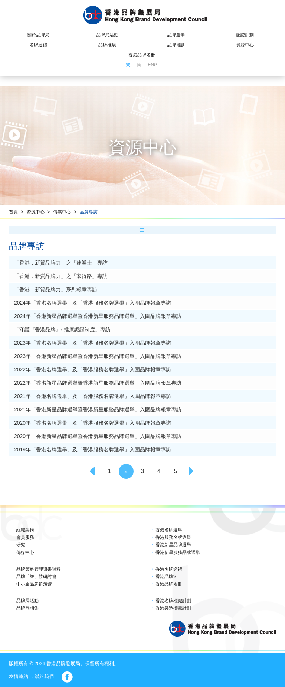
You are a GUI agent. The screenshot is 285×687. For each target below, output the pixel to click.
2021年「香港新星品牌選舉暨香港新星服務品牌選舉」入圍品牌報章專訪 (97, 409)
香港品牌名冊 (141, 54)
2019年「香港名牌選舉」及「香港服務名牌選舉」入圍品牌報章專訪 (92, 449)
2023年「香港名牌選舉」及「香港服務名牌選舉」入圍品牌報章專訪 (92, 343)
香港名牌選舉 (168, 529)
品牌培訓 (176, 44)
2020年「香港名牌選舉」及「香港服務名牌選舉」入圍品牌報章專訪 (92, 423)
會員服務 (25, 537)
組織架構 (25, 529)
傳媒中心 (62, 212)
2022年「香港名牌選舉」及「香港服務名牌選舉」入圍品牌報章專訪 (92, 369)
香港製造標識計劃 (173, 608)
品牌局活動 (107, 34)
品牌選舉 (176, 34)
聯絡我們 (44, 676)
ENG (152, 64)
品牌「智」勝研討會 (36, 576)
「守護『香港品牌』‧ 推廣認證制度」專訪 (62, 329)
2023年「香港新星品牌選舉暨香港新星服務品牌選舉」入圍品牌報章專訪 (97, 356)
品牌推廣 (107, 44)
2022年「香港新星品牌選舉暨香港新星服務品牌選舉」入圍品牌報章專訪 (97, 383)
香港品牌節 (166, 576)
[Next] (191, 471)
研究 (20, 544)
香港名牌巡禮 (168, 569)
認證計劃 (245, 34)
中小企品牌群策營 (34, 584)
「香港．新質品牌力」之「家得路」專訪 (61, 276)
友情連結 (18, 676)
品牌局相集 (27, 608)
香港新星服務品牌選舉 (177, 552)
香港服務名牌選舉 (173, 537)
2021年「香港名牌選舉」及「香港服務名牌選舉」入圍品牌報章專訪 (92, 396)
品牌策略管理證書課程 (38, 569)
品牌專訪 (89, 212)
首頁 (13, 212)
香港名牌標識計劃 (173, 600)
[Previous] (93, 471)
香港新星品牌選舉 (173, 544)
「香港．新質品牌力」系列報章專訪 (55, 289)
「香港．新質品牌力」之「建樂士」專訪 (61, 263)
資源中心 (245, 44)
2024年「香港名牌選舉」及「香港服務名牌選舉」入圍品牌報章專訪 (92, 303)
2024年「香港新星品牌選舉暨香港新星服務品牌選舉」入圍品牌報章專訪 (97, 316)
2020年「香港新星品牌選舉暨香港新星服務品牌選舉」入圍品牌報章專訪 (97, 436)
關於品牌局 (38, 34)
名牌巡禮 (38, 44)
